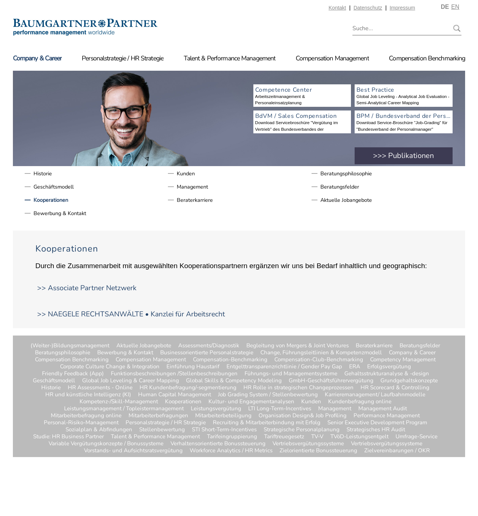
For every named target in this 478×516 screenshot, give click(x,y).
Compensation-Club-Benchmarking (318, 359)
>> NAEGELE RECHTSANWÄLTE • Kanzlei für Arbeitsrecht (131, 314)
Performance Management (387, 415)
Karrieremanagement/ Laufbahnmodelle (375, 394)
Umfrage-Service (416, 436)
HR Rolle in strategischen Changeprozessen (298, 387)
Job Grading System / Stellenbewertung (268, 394)
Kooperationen (51, 200)
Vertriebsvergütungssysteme (308, 443)
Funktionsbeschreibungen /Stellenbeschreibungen (174, 373)
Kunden (186, 173)
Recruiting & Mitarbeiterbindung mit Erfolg (266, 422)
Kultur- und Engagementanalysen (251, 401)
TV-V (317, 436)
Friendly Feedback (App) (73, 373)
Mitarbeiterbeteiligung (223, 415)
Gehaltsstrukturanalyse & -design (386, 373)
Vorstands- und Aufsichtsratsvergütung (133, 450)
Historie (43, 173)
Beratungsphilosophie (346, 173)
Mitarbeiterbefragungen (158, 415)
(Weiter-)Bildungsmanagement (70, 345)
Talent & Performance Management (230, 58)
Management (192, 186)
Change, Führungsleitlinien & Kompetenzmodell (321, 352)
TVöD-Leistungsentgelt (359, 436)
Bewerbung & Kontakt (60, 213)
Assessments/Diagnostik (208, 345)
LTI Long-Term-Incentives (279, 408)
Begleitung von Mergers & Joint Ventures (297, 345)
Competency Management (403, 359)
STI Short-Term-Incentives (224, 429)
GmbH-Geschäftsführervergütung (331, 380)
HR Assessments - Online (100, 387)
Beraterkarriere (195, 200)
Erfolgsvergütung (389, 366)
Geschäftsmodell (54, 186)
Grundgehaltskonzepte (409, 380)
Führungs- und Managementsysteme (291, 373)
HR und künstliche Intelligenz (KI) (88, 394)
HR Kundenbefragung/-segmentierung (188, 387)
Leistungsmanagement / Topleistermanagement (124, 408)
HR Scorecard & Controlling (395, 387)
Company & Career (37, 58)
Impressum (402, 8)
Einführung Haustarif (192, 366)
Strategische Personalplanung (302, 429)
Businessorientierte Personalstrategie (206, 352)
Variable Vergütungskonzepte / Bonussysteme (106, 443)
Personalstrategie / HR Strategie (123, 58)
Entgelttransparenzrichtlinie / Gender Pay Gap (284, 366)
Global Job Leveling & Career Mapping (130, 380)
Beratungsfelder (339, 186)
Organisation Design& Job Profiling (303, 415)
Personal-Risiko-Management (81, 422)
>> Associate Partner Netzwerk (87, 288)
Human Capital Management (174, 394)
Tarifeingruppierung (232, 436)
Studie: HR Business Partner (68, 436)
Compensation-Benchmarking (230, 359)
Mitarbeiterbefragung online (86, 415)
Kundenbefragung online (359, 401)
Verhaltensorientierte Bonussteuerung (218, 443)
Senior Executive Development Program (377, 422)
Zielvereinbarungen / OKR (379, 450)
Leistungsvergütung (216, 408)
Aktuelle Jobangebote (346, 200)
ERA (354, 366)
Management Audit (382, 408)
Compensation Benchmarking (427, 58)
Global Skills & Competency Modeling (234, 380)
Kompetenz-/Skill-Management (119, 401)
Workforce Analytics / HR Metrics (231, 450)
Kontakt (337, 8)
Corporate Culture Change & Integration (109, 366)
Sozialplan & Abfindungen (99, 429)
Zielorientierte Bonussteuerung (318, 450)
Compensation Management (332, 58)
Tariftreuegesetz (284, 436)
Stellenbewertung (162, 429)
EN (455, 7)
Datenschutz (368, 8)
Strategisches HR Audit (376, 429)
